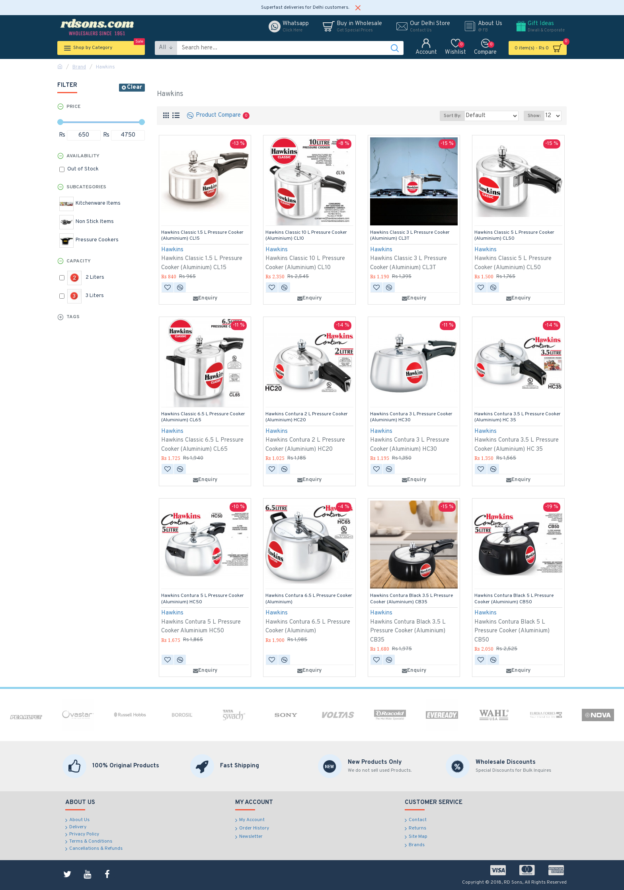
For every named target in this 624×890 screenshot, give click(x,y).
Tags (73, 317)
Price (73, 107)
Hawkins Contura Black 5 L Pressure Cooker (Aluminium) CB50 (514, 599)
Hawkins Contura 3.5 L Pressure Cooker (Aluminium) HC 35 (517, 417)
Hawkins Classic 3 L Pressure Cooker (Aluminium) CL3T (410, 236)
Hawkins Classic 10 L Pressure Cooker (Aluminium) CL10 (306, 236)
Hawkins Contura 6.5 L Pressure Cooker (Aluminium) (308, 599)
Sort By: (460, 116)
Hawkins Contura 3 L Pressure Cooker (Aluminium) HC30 (411, 417)
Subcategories (86, 187)
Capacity (78, 261)
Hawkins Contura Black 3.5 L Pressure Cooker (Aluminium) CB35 (411, 599)
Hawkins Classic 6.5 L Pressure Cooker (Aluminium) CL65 (203, 417)
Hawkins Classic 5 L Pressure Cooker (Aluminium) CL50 (514, 236)
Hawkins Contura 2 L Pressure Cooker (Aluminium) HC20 (306, 417)
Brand (79, 67)
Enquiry (205, 298)
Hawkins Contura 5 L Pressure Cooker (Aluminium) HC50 (202, 599)
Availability (82, 156)
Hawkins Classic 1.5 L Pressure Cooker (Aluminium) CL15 (202, 236)
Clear (134, 87)
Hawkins (172, 250)
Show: (535, 116)
